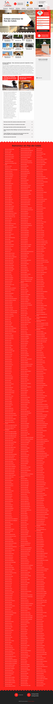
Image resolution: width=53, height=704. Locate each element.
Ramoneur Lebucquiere (25, 355)
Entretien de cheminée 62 (5, 8)
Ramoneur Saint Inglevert (9, 443)
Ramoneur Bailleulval (40, 551)
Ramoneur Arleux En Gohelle (42, 612)
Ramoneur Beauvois (40, 503)
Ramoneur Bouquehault (41, 397)
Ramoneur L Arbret (8, 166)
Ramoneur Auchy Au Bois (41, 595)
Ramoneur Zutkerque (9, 173)
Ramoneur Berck (39, 491)
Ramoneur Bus (39, 350)
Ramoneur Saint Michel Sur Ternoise (10, 423)
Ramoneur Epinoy (40, 157)
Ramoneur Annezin (40, 617)
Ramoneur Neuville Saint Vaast (26, 152)
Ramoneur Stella (8, 152)
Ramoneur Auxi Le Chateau (41, 577)
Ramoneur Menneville (24, 227)
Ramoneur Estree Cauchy (25, 666)
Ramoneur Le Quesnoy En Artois (10, 572)
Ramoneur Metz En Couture (26, 216)
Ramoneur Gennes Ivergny (25, 572)
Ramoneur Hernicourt (24, 444)
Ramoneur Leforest (24, 348)
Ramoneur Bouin (39, 402)
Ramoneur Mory (23, 178)
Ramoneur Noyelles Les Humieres (11, 663)
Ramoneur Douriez (40, 195)
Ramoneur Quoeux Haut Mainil (10, 562)
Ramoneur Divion (40, 204)
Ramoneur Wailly (8, 235)
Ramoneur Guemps (24, 529)
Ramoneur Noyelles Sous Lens (10, 656)
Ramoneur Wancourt (8, 230)
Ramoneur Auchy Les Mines (41, 591)
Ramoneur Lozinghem (25, 285)
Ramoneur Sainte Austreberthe (10, 459)
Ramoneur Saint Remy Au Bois (10, 413)
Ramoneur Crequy (40, 225)
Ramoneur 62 (48, 8)
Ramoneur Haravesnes (25, 499)
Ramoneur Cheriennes (40, 286)
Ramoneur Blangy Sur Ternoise (42, 439)
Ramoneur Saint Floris (9, 452)
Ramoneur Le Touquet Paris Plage (11, 312)
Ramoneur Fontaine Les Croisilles (26, 617)
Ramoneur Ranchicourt (9, 557)
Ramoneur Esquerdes (24, 678)
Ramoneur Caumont (40, 293)
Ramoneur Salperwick (9, 404)
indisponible (20, 3)
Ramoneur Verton (8, 272)
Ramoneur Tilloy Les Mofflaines (10, 328)
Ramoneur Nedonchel (24, 166)
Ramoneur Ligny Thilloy (25, 317)
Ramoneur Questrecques (9, 567)
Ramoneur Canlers (40, 310)
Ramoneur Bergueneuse (41, 489)
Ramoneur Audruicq (40, 581)
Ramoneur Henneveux (25, 468)
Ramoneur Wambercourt (9, 234)
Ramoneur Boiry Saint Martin (42, 425)
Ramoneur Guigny (24, 527)
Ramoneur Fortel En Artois (25, 612)
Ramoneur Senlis (8, 373)
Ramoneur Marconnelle (25, 253)
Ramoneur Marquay (24, 239)
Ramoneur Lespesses (24, 341)
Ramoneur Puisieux (8, 581)
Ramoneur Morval (24, 181)
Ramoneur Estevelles (24, 673)
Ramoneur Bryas (39, 364)
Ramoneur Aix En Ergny (41, 650)
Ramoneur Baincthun (40, 549)
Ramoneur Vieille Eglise (9, 267)
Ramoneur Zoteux (8, 180)
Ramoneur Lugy (23, 287)
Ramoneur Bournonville (41, 392)
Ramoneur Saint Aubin (9, 461)
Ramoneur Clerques (40, 279)
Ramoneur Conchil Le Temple (42, 267)
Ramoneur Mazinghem (25, 230)
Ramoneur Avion (39, 565)
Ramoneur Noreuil (8, 675)
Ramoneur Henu (23, 465)
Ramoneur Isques (24, 388)
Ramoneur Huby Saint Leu (25, 411)
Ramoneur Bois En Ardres (9, 156)
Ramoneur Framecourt (25, 601)
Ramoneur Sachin (8, 478)
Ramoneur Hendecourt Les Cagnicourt (25, 476)
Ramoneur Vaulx (8, 291)
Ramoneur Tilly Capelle (9, 326)
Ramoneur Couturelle (40, 232)
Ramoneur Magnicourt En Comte (26, 279)
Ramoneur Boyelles (40, 380)
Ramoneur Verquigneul (9, 277)
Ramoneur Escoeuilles (25, 676)
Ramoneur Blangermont (41, 442)
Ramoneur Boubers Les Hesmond (42, 406)
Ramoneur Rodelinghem (9, 508)
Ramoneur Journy (24, 381)
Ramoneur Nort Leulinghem (10, 668)
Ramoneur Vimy (8, 251)
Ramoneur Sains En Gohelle (10, 471)
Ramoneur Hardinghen (25, 497)
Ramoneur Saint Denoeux (9, 457)
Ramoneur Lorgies (24, 292)
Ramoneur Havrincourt (25, 482)
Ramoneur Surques (8, 352)
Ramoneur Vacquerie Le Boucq (10, 300)
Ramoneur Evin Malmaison (25, 655)
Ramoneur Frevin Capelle (25, 582)
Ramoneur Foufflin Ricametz (26, 608)
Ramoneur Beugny (40, 467)
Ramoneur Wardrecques (9, 225)
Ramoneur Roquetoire (9, 499)
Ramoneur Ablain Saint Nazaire (42, 678)
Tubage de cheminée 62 (23, 8)
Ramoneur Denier (40, 211)
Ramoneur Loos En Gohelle (25, 294)
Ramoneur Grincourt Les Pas (26, 536)
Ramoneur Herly (23, 453)
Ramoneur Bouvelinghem (41, 383)
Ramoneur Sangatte (8, 403)
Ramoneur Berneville (40, 479)
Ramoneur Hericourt (24, 458)
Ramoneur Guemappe (25, 532)
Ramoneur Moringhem (25, 180)
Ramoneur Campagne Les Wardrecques (41, 321)
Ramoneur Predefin (8, 590)
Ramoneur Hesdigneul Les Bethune (27, 439)
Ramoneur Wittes (8, 181)
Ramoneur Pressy (8, 586)
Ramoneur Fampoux (24, 652)
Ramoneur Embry (40, 166)
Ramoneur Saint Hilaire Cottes (10, 447)
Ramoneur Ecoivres (40, 180)
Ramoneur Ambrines (40, 633)
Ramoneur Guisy (24, 522)
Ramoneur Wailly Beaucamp (10, 237)
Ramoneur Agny (39, 656)
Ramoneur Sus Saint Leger (9, 350)
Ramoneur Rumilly (8, 482)
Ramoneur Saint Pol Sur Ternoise (11, 415)
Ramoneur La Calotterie (41, 336)
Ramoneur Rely (7, 532)
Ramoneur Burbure (40, 352)
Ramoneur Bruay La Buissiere (42, 369)
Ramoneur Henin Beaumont (26, 470)
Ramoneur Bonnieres (40, 409)
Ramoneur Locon (24, 310)
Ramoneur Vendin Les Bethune (10, 288)
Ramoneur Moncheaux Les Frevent (27, 209)
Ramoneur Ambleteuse (41, 638)
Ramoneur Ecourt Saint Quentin (42, 181)
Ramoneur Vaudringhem (9, 293)
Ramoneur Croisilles (40, 223)
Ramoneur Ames (39, 631)
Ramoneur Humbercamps (25, 402)
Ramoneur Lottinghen (24, 291)
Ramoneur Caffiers (40, 345)
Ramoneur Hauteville (24, 487)
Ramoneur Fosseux (24, 610)
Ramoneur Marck (24, 258)
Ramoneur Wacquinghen (9, 241)
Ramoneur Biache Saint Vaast (42, 456)
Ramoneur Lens (23, 346)
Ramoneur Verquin (8, 274)
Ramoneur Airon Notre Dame (42, 654)
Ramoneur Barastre (40, 539)
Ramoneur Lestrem (24, 339)
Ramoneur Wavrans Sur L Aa (10, 216)
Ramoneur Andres (40, 628)
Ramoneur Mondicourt (25, 197)
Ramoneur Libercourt (8, 171)
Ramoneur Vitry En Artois (9, 244)
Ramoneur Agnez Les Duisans (42, 661)
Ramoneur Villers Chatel (9, 258)
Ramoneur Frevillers (24, 584)
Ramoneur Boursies (40, 685)
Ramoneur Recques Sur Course (10, 536)
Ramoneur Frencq (24, 598)
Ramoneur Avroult (40, 563)
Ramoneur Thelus (8, 340)
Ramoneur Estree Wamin (25, 664)
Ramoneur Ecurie (40, 173)
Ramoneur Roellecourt (9, 504)
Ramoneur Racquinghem (9, 560)
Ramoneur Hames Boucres (25, 506)
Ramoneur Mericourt (24, 220)
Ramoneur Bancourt (40, 542)
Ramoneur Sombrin (8, 361)
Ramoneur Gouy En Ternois (25, 551)
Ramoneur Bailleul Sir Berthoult (42, 553)
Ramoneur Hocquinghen (25, 423)
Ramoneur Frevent (24, 586)
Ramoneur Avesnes (40, 572)
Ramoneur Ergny (39, 148)
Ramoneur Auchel (40, 598)
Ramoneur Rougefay (8, 496)
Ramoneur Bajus (39, 548)
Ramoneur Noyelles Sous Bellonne (11, 659)
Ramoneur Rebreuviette (9, 541)
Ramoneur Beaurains (40, 505)
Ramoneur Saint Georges (9, 449)
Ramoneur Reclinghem (9, 539)
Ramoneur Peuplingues (9, 614)
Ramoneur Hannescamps (25, 503)
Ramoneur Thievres (8, 333)
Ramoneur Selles (8, 380)
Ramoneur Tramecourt (9, 307)
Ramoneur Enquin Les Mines (41, 162)
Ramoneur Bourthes (40, 387)
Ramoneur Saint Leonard (9, 438)
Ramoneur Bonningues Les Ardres (42, 411)
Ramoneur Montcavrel (25, 195)
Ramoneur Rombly (8, 497)
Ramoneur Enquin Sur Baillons (42, 159)
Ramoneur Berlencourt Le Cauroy (42, 488)
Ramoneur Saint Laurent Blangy (10, 442)
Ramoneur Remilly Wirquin (9, 529)
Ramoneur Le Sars (8, 399)
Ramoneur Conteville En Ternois (42, 260)
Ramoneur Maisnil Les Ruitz (26, 274)
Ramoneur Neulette (24, 159)
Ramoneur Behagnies (40, 500)
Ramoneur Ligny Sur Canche (26, 322)
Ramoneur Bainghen (40, 546)
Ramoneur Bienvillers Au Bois (42, 453)
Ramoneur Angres (40, 624)
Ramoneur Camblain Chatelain (42, 338)
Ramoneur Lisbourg (24, 308)
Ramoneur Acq (39, 668)
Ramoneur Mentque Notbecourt (26, 225)
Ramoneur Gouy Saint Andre (26, 549)
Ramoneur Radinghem (9, 558)
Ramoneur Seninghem (9, 378)
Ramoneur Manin (24, 265)
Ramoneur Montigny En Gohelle (26, 190)
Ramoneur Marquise (24, 237)
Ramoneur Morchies (24, 183)
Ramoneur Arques (40, 610)
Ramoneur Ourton (8, 633)
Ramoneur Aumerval (40, 579)
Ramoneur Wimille (8, 195)
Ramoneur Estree (24, 671)
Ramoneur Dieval (40, 206)
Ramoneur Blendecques (41, 435)
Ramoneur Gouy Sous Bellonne (26, 547)
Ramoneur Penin (8, 619)
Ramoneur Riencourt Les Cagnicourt (11, 518)
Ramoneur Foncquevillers (25, 622)
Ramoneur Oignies (8, 642)
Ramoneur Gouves (24, 558)
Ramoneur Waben (8, 242)
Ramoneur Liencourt (24, 329)
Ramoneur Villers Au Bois (9, 265)
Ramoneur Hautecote (24, 489)
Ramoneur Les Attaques (41, 605)
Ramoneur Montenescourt (25, 192)
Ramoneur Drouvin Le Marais (42, 192)
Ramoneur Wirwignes (8, 190)
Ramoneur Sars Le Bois (9, 396)
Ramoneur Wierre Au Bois (9, 206)
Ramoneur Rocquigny (9, 506)
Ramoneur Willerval (8, 197)
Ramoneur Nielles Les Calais (10, 680)
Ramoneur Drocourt (40, 190)
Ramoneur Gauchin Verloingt (26, 575)
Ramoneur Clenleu (40, 277)
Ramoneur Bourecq (40, 399)
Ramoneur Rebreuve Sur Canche (10, 543)
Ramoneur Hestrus (24, 428)
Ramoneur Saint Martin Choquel (10, 431)
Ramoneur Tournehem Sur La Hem (11, 310)
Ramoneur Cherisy (40, 288)
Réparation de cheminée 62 (11, 8)
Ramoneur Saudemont (9, 387)
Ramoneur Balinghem (40, 544)
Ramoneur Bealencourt (41, 521)
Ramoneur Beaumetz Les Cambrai (43, 510)
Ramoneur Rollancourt (9, 501)
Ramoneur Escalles (24, 680)
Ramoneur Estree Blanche (25, 669)
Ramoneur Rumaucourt (9, 485)
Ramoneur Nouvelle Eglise (9, 666)
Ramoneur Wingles (8, 192)
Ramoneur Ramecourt (9, 555)
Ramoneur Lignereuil (24, 324)
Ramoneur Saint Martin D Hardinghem (9, 429)
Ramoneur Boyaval (40, 381)
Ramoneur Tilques (8, 324)
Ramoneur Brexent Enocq (41, 373)
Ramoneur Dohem (40, 202)
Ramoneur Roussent (8, 494)
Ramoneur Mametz (24, 267)
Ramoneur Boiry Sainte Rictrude (42, 423)
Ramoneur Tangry (8, 347)
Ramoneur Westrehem (9, 209)
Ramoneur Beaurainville (41, 507)
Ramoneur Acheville (40, 673)
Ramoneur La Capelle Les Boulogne (11, 169)
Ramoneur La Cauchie (40, 296)
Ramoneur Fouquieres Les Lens (26, 605)
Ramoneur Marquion (24, 241)
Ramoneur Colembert (40, 274)
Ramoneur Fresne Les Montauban (27, 596)
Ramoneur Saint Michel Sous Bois (11, 425)
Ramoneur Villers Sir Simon (10, 253)
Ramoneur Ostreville (8, 637)
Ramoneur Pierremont (9, 611)
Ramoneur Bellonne (40, 496)
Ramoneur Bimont (40, 446)
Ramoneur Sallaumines (9, 408)
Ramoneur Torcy (8, 319)
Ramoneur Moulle (24, 176)
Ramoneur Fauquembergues (26, 650)
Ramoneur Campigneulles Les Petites (42, 315)
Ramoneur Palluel (8, 628)
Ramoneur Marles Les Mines (26, 246)
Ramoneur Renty (8, 525)
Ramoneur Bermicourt (40, 481)
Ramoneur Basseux (40, 532)
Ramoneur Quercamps (9, 576)
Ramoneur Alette (40, 643)
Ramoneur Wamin (8, 232)
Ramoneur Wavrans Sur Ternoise (11, 213)
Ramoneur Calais (40, 343)
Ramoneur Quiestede (8, 565)
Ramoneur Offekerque (9, 647)
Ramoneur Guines (24, 525)
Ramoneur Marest (24, 249)
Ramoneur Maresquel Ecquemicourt (27, 251)
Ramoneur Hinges (24, 421)
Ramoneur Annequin (40, 621)
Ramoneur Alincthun (40, 642)
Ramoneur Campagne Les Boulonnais (41, 329)
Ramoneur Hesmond (24, 432)
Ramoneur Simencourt (9, 364)
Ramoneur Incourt (24, 395)
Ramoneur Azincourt (40, 558)
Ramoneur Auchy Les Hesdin (42, 593)
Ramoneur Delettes (40, 213)
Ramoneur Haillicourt (24, 518)
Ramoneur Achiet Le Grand (41, 671)
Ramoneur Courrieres (40, 239)
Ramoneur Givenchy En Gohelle (26, 568)
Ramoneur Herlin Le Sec (25, 454)
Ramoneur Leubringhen (25, 338)
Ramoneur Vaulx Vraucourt (9, 289)
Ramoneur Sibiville (8, 368)
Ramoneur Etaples (24, 661)
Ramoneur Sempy (8, 382)
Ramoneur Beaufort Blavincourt (42, 517)
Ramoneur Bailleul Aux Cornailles (42, 560)
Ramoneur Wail (7, 239)
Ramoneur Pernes (8, 616)
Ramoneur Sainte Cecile (9, 154)
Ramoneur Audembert (40, 589)
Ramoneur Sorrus (8, 357)
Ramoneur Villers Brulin (9, 260)
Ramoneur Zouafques (9, 176)
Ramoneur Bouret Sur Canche (42, 395)
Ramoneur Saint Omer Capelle (10, 418)
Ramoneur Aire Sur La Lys (41, 657)
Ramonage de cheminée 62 (43, 8)
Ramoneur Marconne (24, 256)
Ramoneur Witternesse (9, 183)
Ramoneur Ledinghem (25, 353)
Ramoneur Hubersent (24, 414)
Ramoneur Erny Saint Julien (26, 685)
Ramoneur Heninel (24, 472)
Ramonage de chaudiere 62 (36, 8)
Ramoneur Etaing (24, 662)
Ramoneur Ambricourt (40, 635)
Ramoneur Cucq (39, 220)
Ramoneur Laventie (24, 360)
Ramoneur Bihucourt (40, 449)
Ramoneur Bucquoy (40, 366)
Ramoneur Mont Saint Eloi (25, 187)
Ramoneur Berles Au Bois (41, 484)
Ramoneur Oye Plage (8, 626)
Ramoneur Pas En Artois (9, 621)
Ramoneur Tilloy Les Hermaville (10, 331)
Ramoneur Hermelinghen (25, 447)
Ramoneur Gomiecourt (25, 563)
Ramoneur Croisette (40, 227)
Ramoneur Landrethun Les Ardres (27, 364)
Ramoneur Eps (39, 155)
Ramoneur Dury (39, 187)
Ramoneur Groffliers (24, 534)
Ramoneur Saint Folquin (9, 450)
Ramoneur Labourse (24, 376)
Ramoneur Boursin (40, 390)
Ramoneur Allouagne (40, 640)
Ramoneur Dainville (40, 218)
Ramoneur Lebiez (24, 357)
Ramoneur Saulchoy (8, 389)
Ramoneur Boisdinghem (41, 418)
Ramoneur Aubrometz (40, 596)
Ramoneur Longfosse (24, 301)
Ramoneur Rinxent (8, 515)
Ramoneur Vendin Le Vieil (9, 284)
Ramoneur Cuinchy (40, 216)
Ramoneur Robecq (8, 513)
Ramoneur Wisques (8, 185)
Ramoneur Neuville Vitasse (25, 148)
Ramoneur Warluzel (8, 220)
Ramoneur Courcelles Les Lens (42, 241)
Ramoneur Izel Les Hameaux (26, 383)
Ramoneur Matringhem (25, 232)
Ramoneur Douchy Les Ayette (42, 199)
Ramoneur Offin (8, 644)
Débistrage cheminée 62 (18, 8)
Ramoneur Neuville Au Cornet (26, 155)
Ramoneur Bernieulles (40, 477)
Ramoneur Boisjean (40, 420)
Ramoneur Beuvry (40, 460)
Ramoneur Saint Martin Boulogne (11, 433)
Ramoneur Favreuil (24, 647)
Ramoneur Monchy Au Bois (25, 204)
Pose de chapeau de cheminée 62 (30, 8)
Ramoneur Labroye (24, 378)
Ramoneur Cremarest (40, 230)
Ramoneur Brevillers (40, 376)
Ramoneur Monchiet (24, 206)
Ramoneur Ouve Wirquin (9, 630)
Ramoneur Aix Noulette (41, 645)
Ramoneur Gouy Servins (25, 553)
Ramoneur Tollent (8, 317)
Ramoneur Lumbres (24, 284)
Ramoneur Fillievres (24, 629)
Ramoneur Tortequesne (9, 314)
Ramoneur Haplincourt (25, 501)
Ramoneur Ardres (40, 614)
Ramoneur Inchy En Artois (25, 397)
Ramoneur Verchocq (8, 281)
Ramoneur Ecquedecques (41, 176)
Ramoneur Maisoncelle (25, 270)
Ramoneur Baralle (40, 537)
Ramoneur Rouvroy (8, 492)
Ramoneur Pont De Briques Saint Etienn (11, 164)
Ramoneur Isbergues (24, 390)
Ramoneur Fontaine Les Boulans (26, 619)
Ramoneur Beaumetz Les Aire (42, 512)
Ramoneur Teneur (8, 343)
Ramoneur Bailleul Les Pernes (42, 556)
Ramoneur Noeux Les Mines (10, 677)
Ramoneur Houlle (24, 416)
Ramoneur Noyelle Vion (9, 654)
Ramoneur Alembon (40, 647)
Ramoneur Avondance (40, 567)
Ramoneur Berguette (40, 486)
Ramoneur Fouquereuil (25, 607)
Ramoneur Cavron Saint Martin (42, 291)
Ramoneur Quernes (8, 574)
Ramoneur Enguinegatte (41, 164)
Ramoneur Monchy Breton (25, 202)
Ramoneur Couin (39, 253)
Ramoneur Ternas (8, 342)
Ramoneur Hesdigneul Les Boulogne (27, 437)
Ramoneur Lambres (24, 369)
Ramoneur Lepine (24, 345)
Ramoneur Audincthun (40, 586)
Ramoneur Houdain (24, 418)
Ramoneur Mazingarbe (25, 234)
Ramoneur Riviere (8, 511)
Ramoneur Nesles (24, 164)
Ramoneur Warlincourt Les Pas (10, 223)
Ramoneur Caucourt (40, 295)
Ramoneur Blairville (40, 444)
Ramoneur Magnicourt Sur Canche (27, 277)
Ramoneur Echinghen (40, 185)
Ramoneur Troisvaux (8, 303)
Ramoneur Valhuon (8, 295)
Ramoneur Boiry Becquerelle (42, 430)
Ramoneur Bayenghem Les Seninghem (41, 525)
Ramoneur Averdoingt (40, 574)
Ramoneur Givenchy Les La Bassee (27, 565)
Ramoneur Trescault (8, 305)
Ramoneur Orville (8, 635)
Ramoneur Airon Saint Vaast (42, 652)
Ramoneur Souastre (8, 359)
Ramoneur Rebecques (9, 548)
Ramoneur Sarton (8, 394)
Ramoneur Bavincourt (40, 527)
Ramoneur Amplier (40, 626)
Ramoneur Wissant (8, 187)
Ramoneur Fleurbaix (24, 626)
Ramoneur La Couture (40, 235)
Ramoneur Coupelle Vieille (41, 244)
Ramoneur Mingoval (24, 211)
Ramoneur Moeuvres (40, 680)
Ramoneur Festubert (24, 638)
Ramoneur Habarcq (24, 520)
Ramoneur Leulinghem (25, 336)
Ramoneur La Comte (40, 270)
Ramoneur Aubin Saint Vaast (42, 600)
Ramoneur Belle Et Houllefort (42, 495)
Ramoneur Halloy (24, 511)
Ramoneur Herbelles (24, 463)
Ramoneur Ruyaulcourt (9, 480)
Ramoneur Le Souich (8, 354)
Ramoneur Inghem (24, 392)
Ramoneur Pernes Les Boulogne (10, 612)
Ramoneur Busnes (40, 348)
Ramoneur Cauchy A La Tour (42, 298)
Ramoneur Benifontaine (41, 493)
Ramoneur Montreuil (24, 188)
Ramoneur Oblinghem (9, 651)
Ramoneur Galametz (24, 577)
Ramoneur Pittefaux (8, 607)
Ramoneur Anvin (39, 619)
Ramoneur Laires (24, 367)
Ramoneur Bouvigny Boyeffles (42, 385)
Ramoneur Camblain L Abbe (41, 333)
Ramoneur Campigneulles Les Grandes (42, 318)
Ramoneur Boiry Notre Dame (42, 427)
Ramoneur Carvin (40, 300)
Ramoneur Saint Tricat (9, 411)
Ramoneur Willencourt (9, 199)
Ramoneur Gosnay (24, 556)
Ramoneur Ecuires (40, 171)
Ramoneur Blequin (40, 437)
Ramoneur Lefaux (24, 350)
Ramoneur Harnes (24, 494)
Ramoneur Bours (39, 388)
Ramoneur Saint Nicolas (9, 420)
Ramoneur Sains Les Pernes (10, 464)
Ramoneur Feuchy (24, 640)
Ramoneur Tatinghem (9, 345)
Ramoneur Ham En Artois (25, 504)
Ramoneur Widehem (8, 204)
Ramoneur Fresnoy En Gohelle (26, 591)
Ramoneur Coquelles (40, 258)
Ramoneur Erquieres (24, 683)
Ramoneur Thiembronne (9, 338)
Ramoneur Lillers (24, 315)
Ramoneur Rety (8, 522)
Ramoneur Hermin (24, 446)
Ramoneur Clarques (40, 281)
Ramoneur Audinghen (40, 588)
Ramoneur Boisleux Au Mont (42, 416)
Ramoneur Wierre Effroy (9, 202)
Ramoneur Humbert (24, 404)
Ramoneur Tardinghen (9, 349)
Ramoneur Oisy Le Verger (9, 640)
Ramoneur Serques (8, 371)
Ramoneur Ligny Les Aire (25, 320)
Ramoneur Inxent (24, 393)
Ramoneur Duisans (40, 188)
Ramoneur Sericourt (8, 375)
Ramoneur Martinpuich (25, 235)
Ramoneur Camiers (40, 326)
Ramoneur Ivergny (24, 385)
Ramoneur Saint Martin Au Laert (10, 435)
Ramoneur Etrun (24, 659)
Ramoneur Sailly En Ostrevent (10, 475)
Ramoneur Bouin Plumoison (10, 600)
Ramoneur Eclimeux (40, 183)
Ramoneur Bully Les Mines (41, 357)
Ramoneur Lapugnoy (24, 362)
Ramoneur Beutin (40, 465)
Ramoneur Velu (7, 286)
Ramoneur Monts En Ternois (26, 185)
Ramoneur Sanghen (8, 401)
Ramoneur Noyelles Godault (10, 665)
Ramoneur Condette (40, 265)
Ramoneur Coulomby (40, 246)
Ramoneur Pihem (8, 609)
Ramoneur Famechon (24, 654)
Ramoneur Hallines (24, 513)
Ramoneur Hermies (24, 449)
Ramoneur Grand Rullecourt (26, 543)
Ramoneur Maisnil (24, 272)
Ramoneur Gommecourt (25, 561)
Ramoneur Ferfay (24, 643)
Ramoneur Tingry (8, 321)
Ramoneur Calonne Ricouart (41, 341)
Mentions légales (31, 701)
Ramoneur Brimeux (40, 371)
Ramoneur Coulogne (40, 249)
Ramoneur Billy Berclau (41, 451)
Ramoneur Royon (8, 489)
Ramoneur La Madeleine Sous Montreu (26, 282)
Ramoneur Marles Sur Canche (26, 244)
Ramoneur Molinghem (25, 213)
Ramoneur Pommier (8, 597)
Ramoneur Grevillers (24, 541)
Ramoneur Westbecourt (9, 211)
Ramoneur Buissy (40, 359)
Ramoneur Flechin (24, 631)
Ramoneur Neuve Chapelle (25, 157)
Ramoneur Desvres (40, 209)
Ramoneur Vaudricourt (9, 296)
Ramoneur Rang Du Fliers (9, 553)
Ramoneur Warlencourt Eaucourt (11, 227)
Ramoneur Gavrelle (24, 570)
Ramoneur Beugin (40, 470)
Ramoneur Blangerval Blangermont (43, 441)
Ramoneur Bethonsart (40, 472)
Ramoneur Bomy (39, 413)
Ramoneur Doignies (40, 682)
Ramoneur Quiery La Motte (9, 569)
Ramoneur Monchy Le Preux (26, 199)
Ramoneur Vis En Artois (9, 246)
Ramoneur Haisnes (24, 515)
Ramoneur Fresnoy (24, 593)
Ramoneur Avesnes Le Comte (42, 570)
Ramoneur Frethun (24, 589)
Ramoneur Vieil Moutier (9, 263)
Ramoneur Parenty (8, 623)
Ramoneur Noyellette (8, 658)
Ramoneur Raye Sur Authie (10, 550)
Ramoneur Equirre (40, 152)
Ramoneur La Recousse (9, 161)
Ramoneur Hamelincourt (25, 508)
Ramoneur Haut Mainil (25, 485)
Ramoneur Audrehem (40, 584)
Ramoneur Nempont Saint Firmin (26, 162)
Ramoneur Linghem (24, 313)
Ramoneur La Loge (24, 306)
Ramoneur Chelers (40, 289)
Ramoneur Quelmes (8, 579)
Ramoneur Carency (40, 303)
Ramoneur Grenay (24, 539)
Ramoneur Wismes (8, 188)
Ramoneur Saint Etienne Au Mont (11, 454)
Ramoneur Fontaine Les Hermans (27, 615)
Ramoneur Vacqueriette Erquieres (11, 298)
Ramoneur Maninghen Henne (26, 260)
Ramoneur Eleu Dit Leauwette (42, 169)
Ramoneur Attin (39, 603)
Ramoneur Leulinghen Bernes (26, 334)
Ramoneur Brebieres (40, 378)
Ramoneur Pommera (8, 595)
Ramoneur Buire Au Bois (41, 362)
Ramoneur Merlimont (24, 218)
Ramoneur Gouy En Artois (25, 554)
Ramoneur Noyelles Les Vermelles (11, 661)
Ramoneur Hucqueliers (25, 407)
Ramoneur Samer (8, 406)
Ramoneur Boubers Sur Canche (42, 404)
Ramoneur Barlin (39, 535)
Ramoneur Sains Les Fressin (10, 468)
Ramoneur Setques (8, 366)
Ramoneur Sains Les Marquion (10, 466)
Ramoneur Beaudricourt (41, 519)
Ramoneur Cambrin (40, 331)
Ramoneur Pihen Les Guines (10, 605)
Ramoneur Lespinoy (24, 343)
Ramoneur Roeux (8, 503)
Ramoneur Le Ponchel (9, 593)
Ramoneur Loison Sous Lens (26, 303)
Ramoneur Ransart (8, 551)
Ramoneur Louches (24, 289)
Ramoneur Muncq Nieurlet (25, 173)
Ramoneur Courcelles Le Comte (42, 242)
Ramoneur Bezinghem (40, 458)
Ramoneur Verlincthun (9, 279)
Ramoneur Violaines (8, 249)
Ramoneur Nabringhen (25, 169)
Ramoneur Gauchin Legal (25, 579)
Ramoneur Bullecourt (40, 355)
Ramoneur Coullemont (40, 251)
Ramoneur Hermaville (24, 451)
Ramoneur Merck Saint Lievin (26, 223)
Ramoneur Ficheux (24, 636)
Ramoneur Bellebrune (40, 498)
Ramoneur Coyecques (40, 234)
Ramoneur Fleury (24, 624)
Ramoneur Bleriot (8, 159)
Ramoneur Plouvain (8, 602)
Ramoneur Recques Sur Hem (10, 534)
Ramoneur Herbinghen (25, 461)
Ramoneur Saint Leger (9, 440)
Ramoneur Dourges (40, 197)
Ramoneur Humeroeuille (25, 400)
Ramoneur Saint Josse (9, 445)
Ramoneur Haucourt (24, 496)
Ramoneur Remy (8, 527)
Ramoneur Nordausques (9, 673)
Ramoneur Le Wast (8, 218)
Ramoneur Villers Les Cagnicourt (10, 256)
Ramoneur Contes (40, 263)
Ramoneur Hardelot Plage (9, 149)
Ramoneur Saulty (8, 385)
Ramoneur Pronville (8, 583)
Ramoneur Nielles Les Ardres (10, 682)
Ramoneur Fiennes (24, 633)
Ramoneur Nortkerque (9, 670)
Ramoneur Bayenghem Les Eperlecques (41, 530)
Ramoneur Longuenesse (25, 299)
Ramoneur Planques (8, 604)
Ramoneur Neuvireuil (8, 684)
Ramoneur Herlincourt (25, 456)
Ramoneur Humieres (24, 399)
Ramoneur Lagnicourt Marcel (26, 371)
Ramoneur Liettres (24, 327)
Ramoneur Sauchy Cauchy (9, 392)
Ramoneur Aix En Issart (41, 649)
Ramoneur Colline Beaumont (42, 272)
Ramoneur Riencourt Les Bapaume (11, 520)
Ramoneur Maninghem (25, 263)
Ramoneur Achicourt (40, 675)
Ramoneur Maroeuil (24, 242)
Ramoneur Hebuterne (24, 480)
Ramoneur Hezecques (25, 425)
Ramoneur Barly (39, 534)
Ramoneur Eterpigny (24, 657)
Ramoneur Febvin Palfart (25, 645)
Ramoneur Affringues (40, 664)
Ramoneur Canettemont (41, 312)
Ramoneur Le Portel (8, 588)
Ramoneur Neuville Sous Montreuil (27, 150)
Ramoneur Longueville (25, 296)
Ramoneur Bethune (40, 474)
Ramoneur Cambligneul (41, 334)
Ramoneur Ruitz (8, 487)
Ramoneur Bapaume (40, 541)
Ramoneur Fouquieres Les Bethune (27, 603)
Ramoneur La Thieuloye (9, 335)
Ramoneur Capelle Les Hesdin (42, 305)
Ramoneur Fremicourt (25, 600)
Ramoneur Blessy (40, 434)
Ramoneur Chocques (40, 284)
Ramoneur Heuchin (24, 430)
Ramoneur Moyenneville (25, 171)
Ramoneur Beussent (40, 463)
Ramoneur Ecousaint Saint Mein (42, 178)
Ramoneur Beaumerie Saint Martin (43, 514)
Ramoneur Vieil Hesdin (9, 270)
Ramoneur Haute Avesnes (25, 492)
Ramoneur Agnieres (40, 659)
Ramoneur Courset (40, 237)
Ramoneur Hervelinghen (25, 442)
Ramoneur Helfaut (24, 478)
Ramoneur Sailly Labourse (9, 473)
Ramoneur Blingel (40, 432)
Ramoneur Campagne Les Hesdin (42, 323)
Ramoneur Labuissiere (25, 374)
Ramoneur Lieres (24, 331)
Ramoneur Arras (39, 607)
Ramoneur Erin (39, 150)
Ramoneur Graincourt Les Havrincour (25, 546)
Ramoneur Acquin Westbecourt (42, 666)
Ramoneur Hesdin (24, 435)
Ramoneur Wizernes (8, 178)
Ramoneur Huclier (24, 409)
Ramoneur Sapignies (8, 397)
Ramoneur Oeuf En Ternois (9, 649)
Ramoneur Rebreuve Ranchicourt (11, 546)
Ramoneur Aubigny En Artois (42, 602)
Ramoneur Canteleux (40, 307)
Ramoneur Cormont (40, 256)
